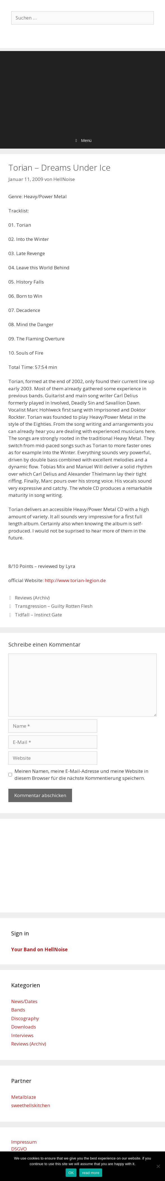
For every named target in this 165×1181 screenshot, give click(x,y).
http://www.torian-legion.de (75, 580)
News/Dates (24, 1001)
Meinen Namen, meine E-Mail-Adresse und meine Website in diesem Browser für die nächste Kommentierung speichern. (81, 774)
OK (71, 1173)
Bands (18, 1009)
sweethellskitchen (30, 1105)
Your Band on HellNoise (39, 949)
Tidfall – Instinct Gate (38, 614)
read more (90, 1173)
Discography (25, 1018)
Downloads (23, 1026)
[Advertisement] (82, 90)
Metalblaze (23, 1097)
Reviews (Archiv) (32, 597)
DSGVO (19, 1149)
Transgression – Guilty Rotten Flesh (53, 606)
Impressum (24, 1142)
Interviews (22, 1035)
